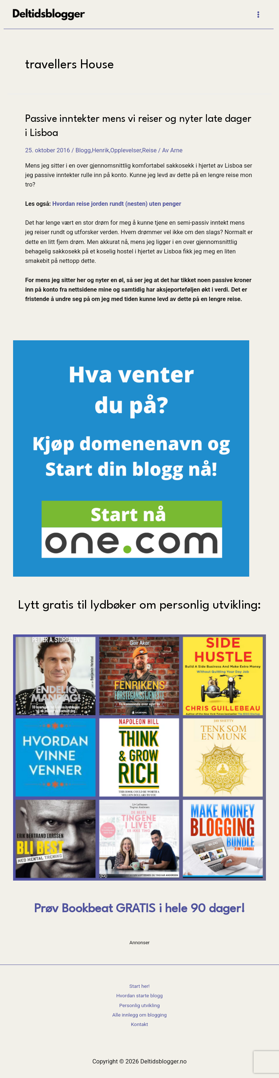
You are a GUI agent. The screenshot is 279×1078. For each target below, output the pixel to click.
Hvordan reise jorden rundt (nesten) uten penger (116, 203)
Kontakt (139, 1024)
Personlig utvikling (139, 1005)
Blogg (83, 150)
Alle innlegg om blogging (139, 1015)
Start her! (139, 986)
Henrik (100, 150)
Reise (149, 150)
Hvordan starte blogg (139, 995)
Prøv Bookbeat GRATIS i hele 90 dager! (139, 909)
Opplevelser (125, 150)
